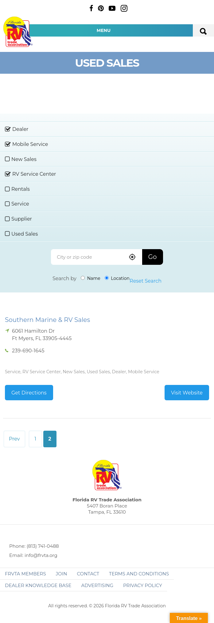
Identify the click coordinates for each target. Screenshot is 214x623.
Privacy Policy (142, 585)
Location (117, 278)
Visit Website (187, 393)
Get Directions (29, 393)
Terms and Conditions (139, 574)
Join (61, 574)
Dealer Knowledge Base (38, 585)
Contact (88, 574)
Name (90, 278)
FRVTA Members (25, 574)
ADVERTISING (97, 585)
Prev (14, 439)
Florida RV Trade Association (18, 32)
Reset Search (145, 281)
